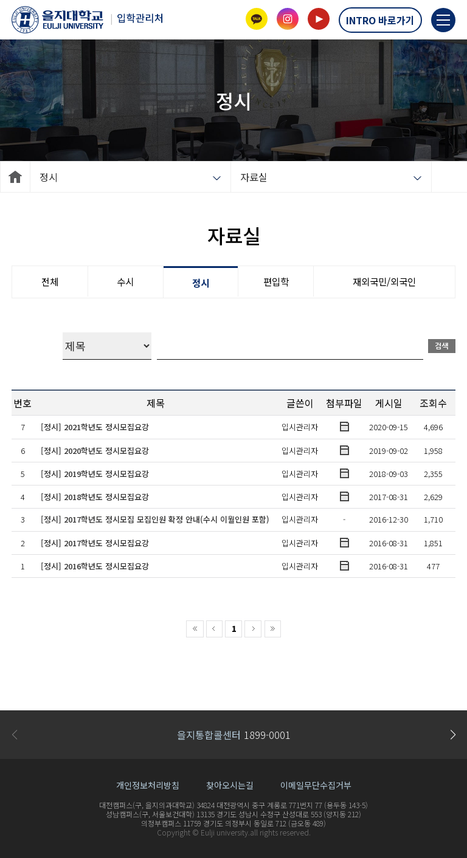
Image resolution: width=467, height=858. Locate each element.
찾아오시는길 (230, 785)
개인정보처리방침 (147, 785)
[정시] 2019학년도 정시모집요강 (95, 473)
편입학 (276, 281)
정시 (200, 282)
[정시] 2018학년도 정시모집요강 (95, 497)
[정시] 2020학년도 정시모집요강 (95, 450)
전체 (49, 281)
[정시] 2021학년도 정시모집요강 (95, 427)
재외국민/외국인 (384, 281)
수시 (125, 281)
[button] (453, 734)
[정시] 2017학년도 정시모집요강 (95, 543)
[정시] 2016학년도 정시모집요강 (95, 566)
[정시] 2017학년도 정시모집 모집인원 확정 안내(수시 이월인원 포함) (155, 519)
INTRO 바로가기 (380, 20)
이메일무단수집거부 (315, 785)
